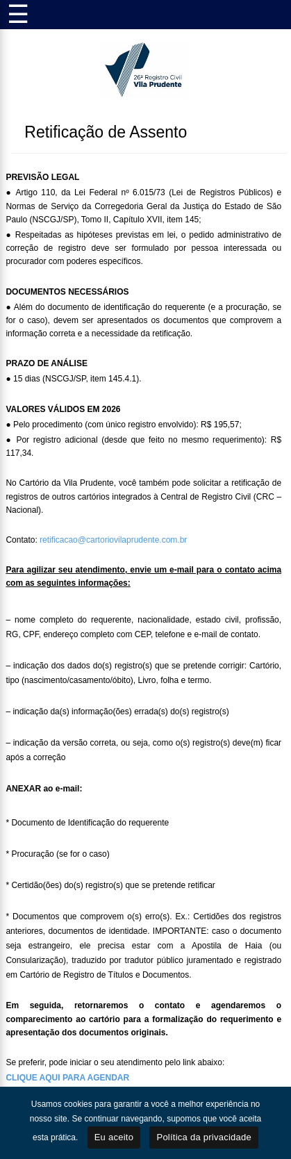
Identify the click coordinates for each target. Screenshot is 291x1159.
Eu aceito (113, 1137)
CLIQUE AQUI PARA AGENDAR (67, 1078)
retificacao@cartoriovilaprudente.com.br (113, 540)
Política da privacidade (203, 1137)
